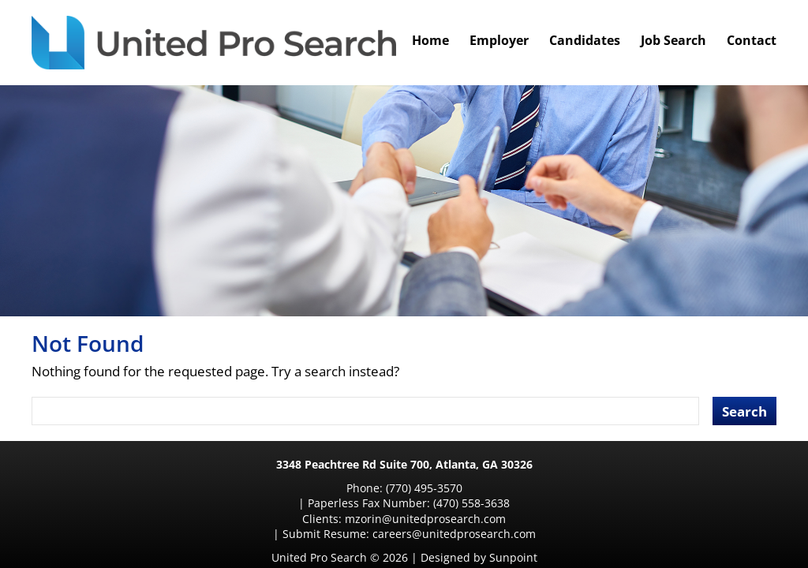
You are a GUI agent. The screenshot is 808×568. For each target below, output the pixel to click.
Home (430, 40)
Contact (751, 40)
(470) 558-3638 (530, 487)
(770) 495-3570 (318, 487)
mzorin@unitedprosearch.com (294, 502)
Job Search (673, 40)
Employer (499, 40)
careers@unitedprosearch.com (556, 502)
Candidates (584, 40)
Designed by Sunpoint (479, 526)
